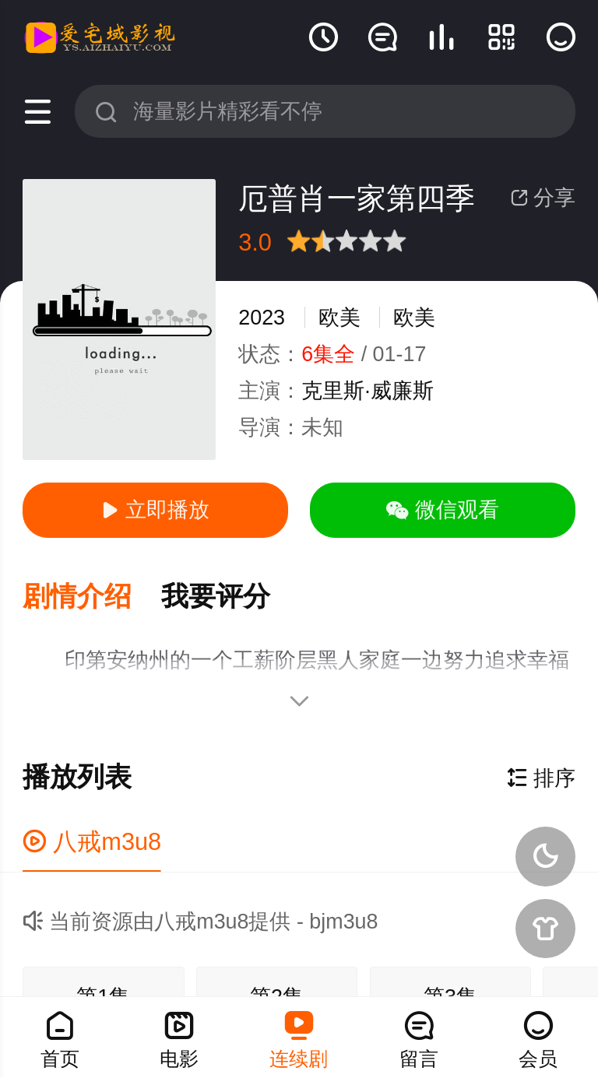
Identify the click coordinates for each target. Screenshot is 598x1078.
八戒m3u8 (92, 841)
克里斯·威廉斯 (367, 390)
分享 (542, 197)
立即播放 (155, 509)
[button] (92, 597)
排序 (541, 778)
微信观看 (442, 509)
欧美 (339, 317)
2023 (261, 317)
